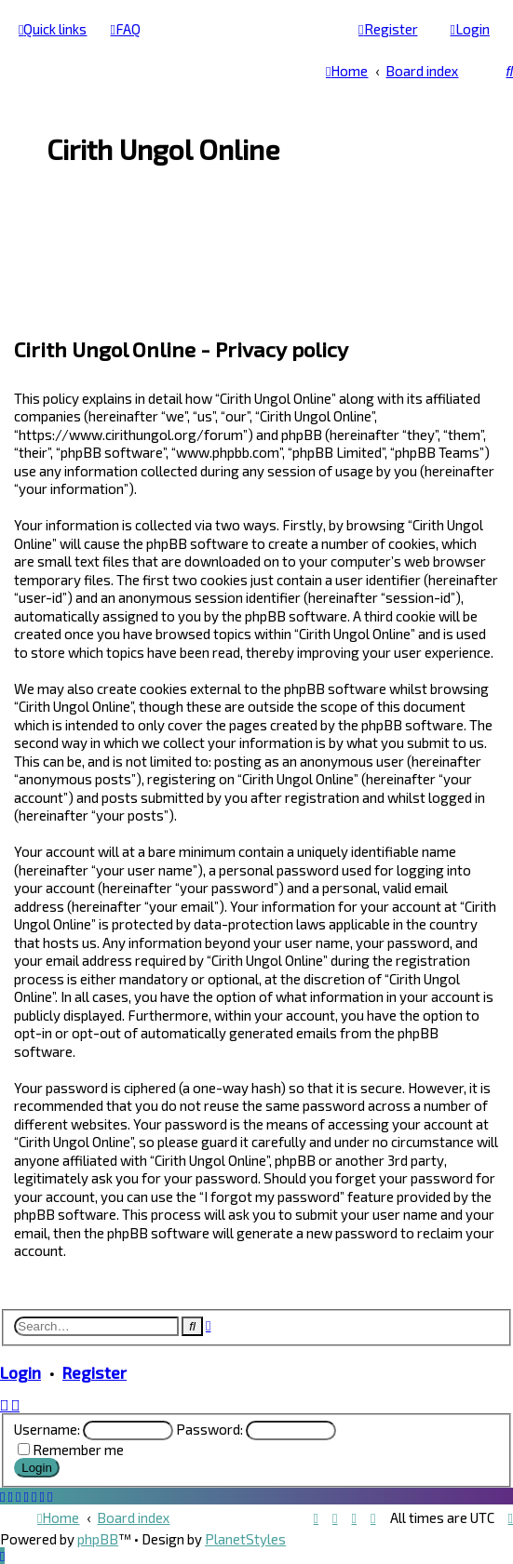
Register (94, 1372)
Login (20, 1372)
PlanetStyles (245, 1539)
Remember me (78, 1449)
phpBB (97, 1539)
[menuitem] (124, 29)
